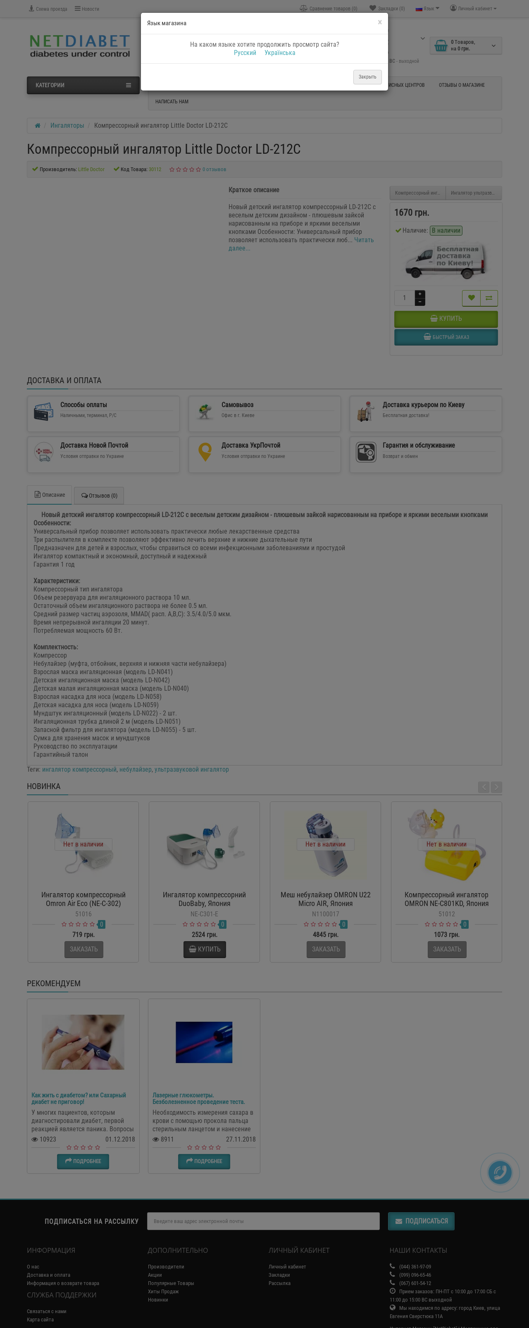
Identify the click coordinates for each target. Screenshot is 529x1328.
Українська (279, 53)
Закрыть (367, 77)
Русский (245, 53)
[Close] (380, 22)
